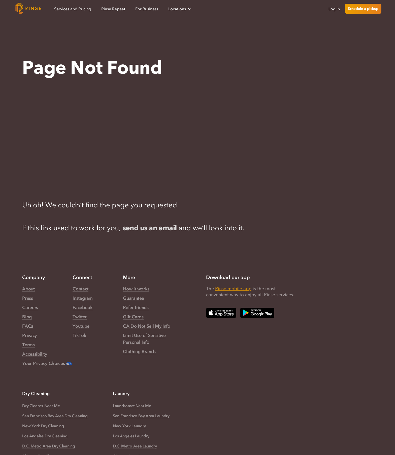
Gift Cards (133, 317)
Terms (28, 345)
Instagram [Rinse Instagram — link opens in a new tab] (83, 298)
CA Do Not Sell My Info (146, 326)
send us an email (150, 227)
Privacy (29, 335)
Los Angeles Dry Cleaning (45, 435)
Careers (30, 307)
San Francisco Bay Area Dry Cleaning (54, 415)
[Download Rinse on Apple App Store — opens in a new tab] (221, 313)
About (28, 289)
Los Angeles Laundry (131, 435)
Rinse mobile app (233, 288)
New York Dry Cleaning (43, 425)
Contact (80, 289)
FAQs (28, 326)
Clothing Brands (139, 351)
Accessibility (34, 354)
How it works (136, 289)
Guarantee (133, 298)
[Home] (28, 9)
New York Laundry (129, 425)
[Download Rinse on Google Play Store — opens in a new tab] (257, 313)
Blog (27, 317)
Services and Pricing (72, 8)
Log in (334, 8)
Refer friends (135, 307)
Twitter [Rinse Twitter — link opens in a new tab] (79, 317)
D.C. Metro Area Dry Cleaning (48, 445)
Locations (180, 9)
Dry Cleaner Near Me (41, 405)
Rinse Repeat (113, 8)
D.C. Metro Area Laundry (135, 445)
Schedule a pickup (363, 9)
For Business (146, 8)
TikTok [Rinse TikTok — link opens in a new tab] (79, 335)
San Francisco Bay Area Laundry (141, 415)
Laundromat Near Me (132, 405)
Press (27, 298)
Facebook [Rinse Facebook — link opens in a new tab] (82, 307)
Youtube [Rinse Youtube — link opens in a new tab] (81, 326)
